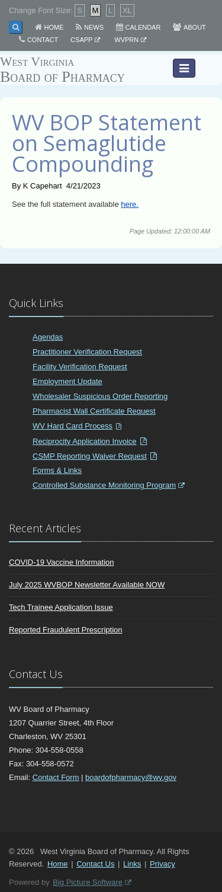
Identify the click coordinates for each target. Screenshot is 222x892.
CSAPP (81, 39)
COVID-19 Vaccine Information (61, 562)
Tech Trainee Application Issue (61, 607)
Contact (42, 39)
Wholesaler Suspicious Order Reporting (100, 396)
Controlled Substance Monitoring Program (104, 485)
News (94, 27)
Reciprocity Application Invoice (85, 441)
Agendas (48, 336)
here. (130, 204)
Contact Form (56, 777)
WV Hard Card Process (72, 425)
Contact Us (95, 863)
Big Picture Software (88, 882)
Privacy (162, 863)
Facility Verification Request (80, 366)
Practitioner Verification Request (87, 351)
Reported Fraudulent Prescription (66, 629)
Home (54, 27)
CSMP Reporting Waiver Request (90, 456)
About (195, 27)
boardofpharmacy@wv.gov (130, 777)
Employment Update (67, 381)
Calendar (143, 27)
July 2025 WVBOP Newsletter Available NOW (87, 584)
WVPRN (126, 39)
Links (132, 863)
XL (127, 10)
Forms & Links (57, 470)
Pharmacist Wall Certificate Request (94, 411)
